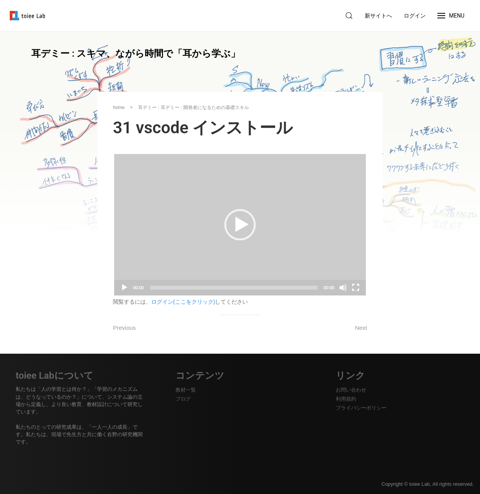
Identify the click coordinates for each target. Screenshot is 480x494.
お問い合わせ (351, 390)
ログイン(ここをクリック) (183, 302)
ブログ (183, 399)
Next (361, 327)
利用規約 (346, 399)
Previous (124, 327)
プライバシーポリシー (361, 408)
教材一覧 (186, 390)
